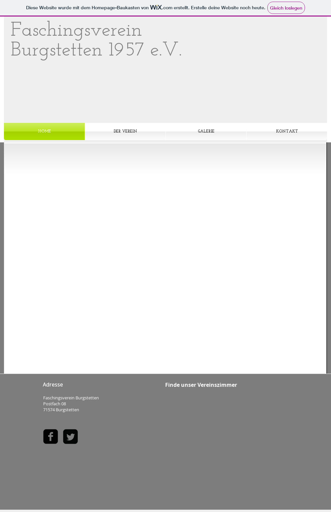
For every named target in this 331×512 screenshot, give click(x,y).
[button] (165, 256)
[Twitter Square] (70, 436)
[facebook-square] (50, 436)
